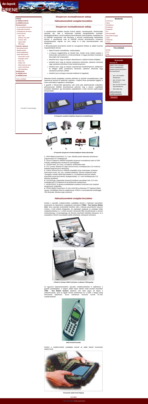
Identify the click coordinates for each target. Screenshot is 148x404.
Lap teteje (73, 397)
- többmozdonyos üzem (23, 65)
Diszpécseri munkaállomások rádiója (73, 17)
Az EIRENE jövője (21, 75)
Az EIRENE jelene (21, 73)
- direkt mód (20, 61)
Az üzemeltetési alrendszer (24, 27)
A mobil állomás (21, 33)
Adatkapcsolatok (21, 50)
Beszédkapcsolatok (22, 48)
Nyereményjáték (110, 33)
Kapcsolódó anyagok (112, 35)
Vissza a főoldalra (21, 79)
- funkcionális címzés (22, 56)
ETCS (107, 52)
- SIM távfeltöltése (22, 69)
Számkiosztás (20, 71)
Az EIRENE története (22, 23)
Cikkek (108, 23)
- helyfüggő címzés (22, 58)
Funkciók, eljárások (22, 46)
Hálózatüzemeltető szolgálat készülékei (73, 21)
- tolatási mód (20, 63)
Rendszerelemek (21, 25)
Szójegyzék (109, 29)
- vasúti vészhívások (22, 67)
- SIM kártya (20, 44)
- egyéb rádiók (21, 42)
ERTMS (108, 50)
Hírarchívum (109, 21)
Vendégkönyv (110, 25)
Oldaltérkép (109, 39)
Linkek (108, 37)
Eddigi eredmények (115, 92)
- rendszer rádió (21, 39)
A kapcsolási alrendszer (23, 29)
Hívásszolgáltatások (22, 52)
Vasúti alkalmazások (22, 54)
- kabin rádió (20, 35)
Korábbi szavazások (116, 94)
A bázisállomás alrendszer (24, 31)
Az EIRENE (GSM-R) (22, 21)
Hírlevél (108, 42)
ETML (107, 54)
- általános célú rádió (22, 37)
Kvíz (107, 31)
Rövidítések (109, 27)
